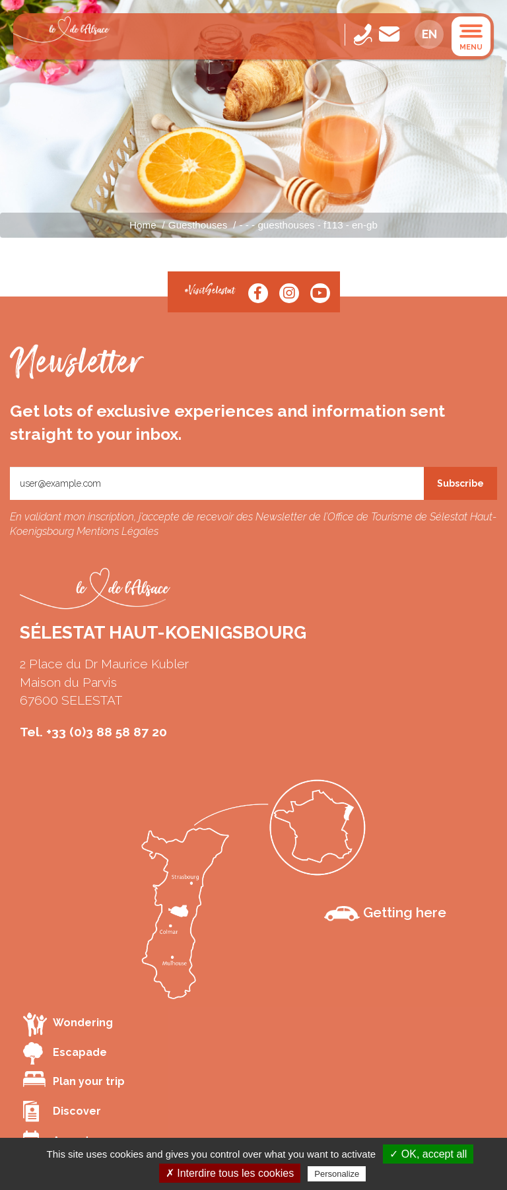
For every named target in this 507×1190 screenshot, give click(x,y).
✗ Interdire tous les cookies (230, 1173)
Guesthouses (198, 224)
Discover (62, 1111)
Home (142, 224)
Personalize (336, 1174)
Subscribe (460, 483)
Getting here (385, 912)
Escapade (65, 1053)
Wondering (68, 1023)
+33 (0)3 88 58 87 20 (106, 731)
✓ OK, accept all (428, 1154)
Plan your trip (74, 1079)
